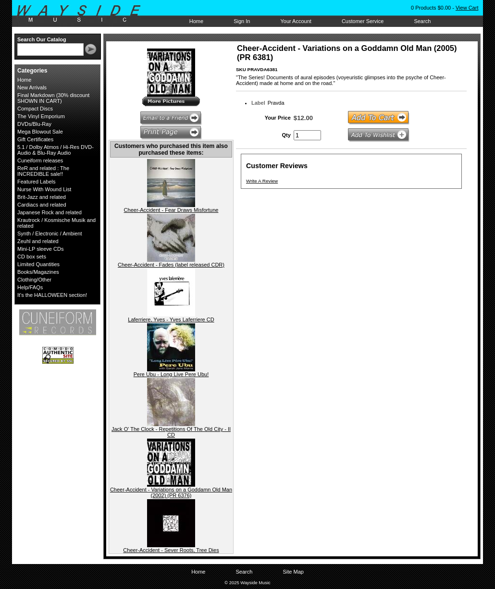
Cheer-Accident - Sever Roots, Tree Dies (171, 550)
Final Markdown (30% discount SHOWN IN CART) (53, 98)
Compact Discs (35, 108)
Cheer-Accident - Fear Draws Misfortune (171, 210)
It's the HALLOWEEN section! (52, 295)
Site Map (293, 572)
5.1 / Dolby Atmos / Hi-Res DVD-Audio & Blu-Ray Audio (55, 150)
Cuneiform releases (40, 160)
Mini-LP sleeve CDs (40, 249)
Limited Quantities (38, 264)
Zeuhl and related (38, 241)
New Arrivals (32, 87)
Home (196, 21)
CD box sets (31, 256)
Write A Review (262, 181)
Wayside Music (83, 14)
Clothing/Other (34, 279)
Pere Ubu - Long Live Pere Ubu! (171, 374)
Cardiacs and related (41, 205)
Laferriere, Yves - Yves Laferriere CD (171, 319)
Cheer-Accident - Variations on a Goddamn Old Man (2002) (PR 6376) (171, 492)
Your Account (295, 21)
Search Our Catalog (41, 39)
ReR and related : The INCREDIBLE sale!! (43, 171)
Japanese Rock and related (49, 212)
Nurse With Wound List (44, 189)
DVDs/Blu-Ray (34, 124)
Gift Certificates (35, 139)
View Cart (467, 8)
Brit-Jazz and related (41, 197)
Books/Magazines (38, 272)
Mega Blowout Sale (40, 132)
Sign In (242, 21)
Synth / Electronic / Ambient (49, 233)
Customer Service (363, 21)
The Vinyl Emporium (41, 116)
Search (422, 21)
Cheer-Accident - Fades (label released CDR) (171, 265)
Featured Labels (36, 181)
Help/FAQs (30, 287)
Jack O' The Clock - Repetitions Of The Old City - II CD (171, 432)
